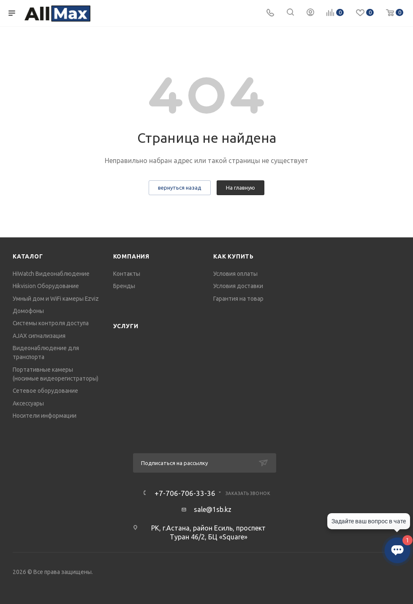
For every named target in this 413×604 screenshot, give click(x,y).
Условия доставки (238, 286)
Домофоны (28, 310)
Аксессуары (28, 403)
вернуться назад (179, 187)
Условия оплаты (235, 273)
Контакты (126, 273)
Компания (131, 256)
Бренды (124, 286)
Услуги (126, 326)
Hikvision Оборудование (46, 286)
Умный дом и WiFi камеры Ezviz (56, 298)
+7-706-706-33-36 (185, 493)
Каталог (28, 256)
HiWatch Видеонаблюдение (51, 273)
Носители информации (44, 415)
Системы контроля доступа (51, 323)
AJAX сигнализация (39, 335)
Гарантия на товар (238, 298)
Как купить (233, 256)
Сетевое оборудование (45, 390)
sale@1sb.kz (212, 509)
